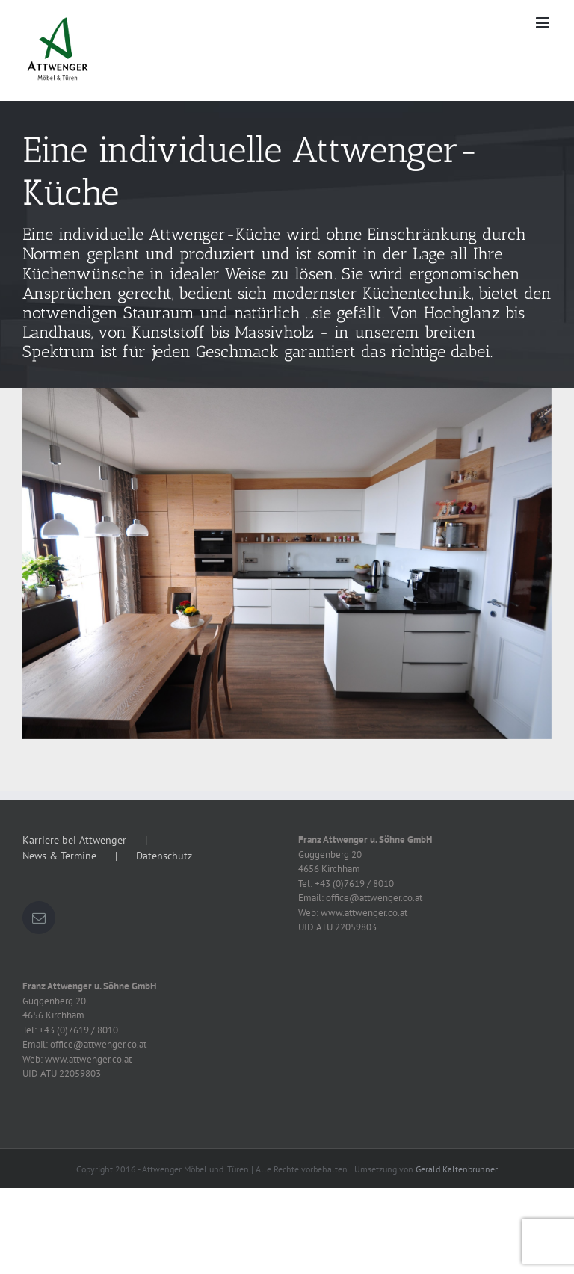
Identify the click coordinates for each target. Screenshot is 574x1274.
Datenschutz (164, 855)
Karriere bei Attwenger (74, 840)
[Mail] (38, 917)
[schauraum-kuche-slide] (287, 244)
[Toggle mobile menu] (544, 23)
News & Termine (59, 855)
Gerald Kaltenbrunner (457, 1169)
